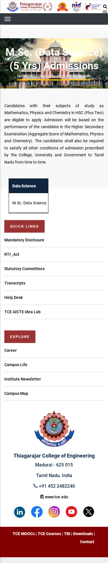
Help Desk (13, 297)
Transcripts (14, 283)
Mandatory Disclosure (24, 240)
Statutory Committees (24, 268)
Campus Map (16, 393)
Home (21, 76)
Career (10, 350)
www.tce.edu (54, 497)
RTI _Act (11, 254)
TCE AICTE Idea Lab (22, 312)
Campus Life (15, 364)
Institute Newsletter (22, 379)
